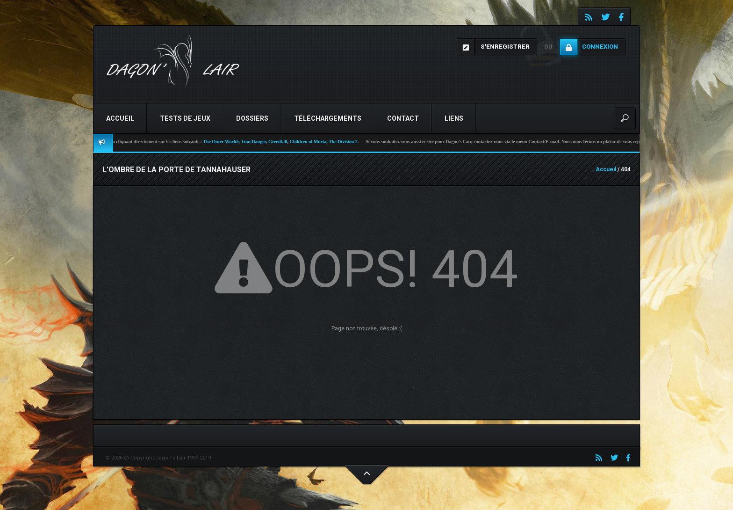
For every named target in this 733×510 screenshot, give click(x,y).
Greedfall (285, 141)
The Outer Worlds (229, 141)
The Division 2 (351, 141)
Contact (403, 118)
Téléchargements (327, 118)
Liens (454, 118)
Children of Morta (315, 141)
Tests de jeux (185, 118)
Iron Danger (262, 141)
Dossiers (252, 118)
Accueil (120, 118)
